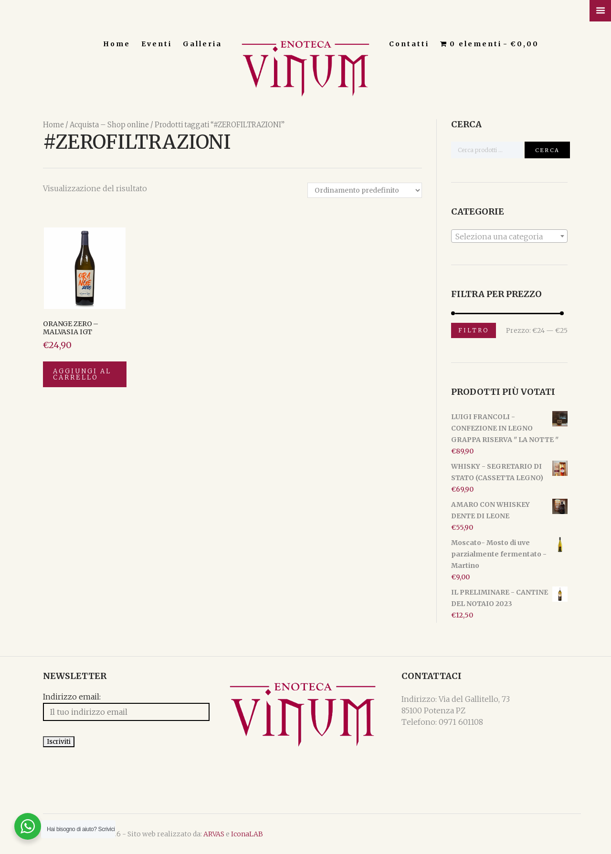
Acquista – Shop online (109, 125)
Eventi (156, 44)
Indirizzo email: (72, 697)
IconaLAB (247, 834)
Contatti (409, 44)
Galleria (202, 44)
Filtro (473, 330)
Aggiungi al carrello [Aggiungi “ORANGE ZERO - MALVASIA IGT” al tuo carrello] (82, 374)
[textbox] (509, 236)
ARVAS (213, 834)
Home (116, 44)
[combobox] (509, 236)
